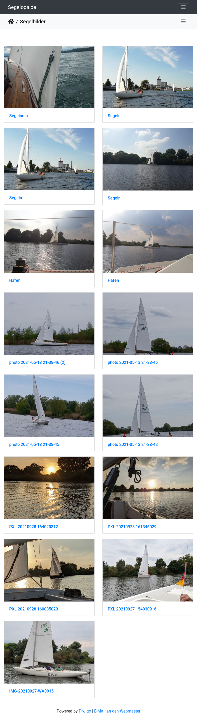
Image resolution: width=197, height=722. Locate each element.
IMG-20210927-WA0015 (31, 691)
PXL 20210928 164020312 (33, 526)
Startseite (11, 21)
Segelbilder (33, 21)
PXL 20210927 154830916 (132, 609)
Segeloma (18, 115)
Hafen (15, 280)
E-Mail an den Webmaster (117, 711)
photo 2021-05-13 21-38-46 (133, 362)
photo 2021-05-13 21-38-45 (34, 444)
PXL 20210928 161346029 (132, 526)
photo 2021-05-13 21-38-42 (133, 444)
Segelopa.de (22, 7)
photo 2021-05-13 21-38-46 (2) (37, 362)
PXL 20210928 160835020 (33, 609)
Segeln (114, 115)
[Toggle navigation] (183, 7)
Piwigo (85, 711)
